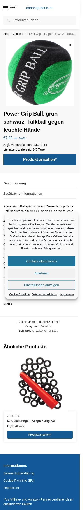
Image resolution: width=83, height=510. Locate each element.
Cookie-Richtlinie (19, 294)
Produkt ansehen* (39, 159)
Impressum (67, 294)
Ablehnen (41, 273)
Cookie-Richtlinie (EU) (19, 480)
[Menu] (10, 7)
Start (6, 34)
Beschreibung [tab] (14, 183)
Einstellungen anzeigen (41, 285)
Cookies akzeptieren (41, 261)
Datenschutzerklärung (45, 294)
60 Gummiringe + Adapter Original (31, 421)
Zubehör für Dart (47, 330)
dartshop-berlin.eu (39, 8)
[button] (70, 45)
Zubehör (18, 34)
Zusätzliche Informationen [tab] (22, 193)
